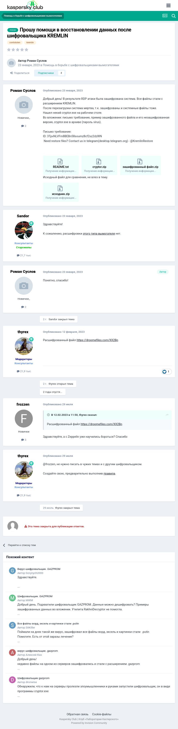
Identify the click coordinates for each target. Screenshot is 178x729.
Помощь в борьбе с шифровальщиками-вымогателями (81, 65)
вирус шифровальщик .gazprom (37, 650)
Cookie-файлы (101, 714)
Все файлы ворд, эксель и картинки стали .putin (48, 623)
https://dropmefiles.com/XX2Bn (97, 340)
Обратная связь (78, 714)
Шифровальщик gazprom (33, 678)
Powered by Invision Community (89, 722)
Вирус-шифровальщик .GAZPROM (38, 568)
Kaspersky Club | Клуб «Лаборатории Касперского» (89, 719)
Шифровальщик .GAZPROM (34, 596)
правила (109, 473)
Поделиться (19, 72)
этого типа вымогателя (99, 233)
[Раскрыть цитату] (49, 414)
